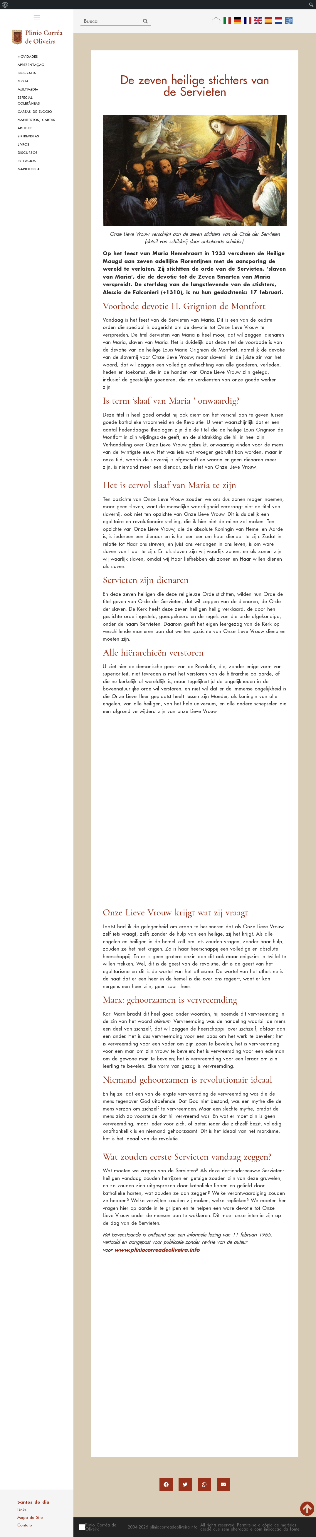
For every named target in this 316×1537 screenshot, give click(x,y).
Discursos (28, 153)
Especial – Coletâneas (29, 100)
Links (21, 1509)
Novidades (28, 56)
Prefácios (27, 161)
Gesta (23, 81)
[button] (166, 1484)
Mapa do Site (30, 1517)
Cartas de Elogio (35, 112)
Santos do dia (33, 1502)
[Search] (145, 20)
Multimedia (28, 89)
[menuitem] (5, 4)
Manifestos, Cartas (36, 120)
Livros (23, 144)
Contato (24, 1525)
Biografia (27, 73)
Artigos (25, 128)
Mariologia (29, 169)
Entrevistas (28, 136)
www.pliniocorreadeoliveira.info (156, 1249)
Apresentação (31, 65)
